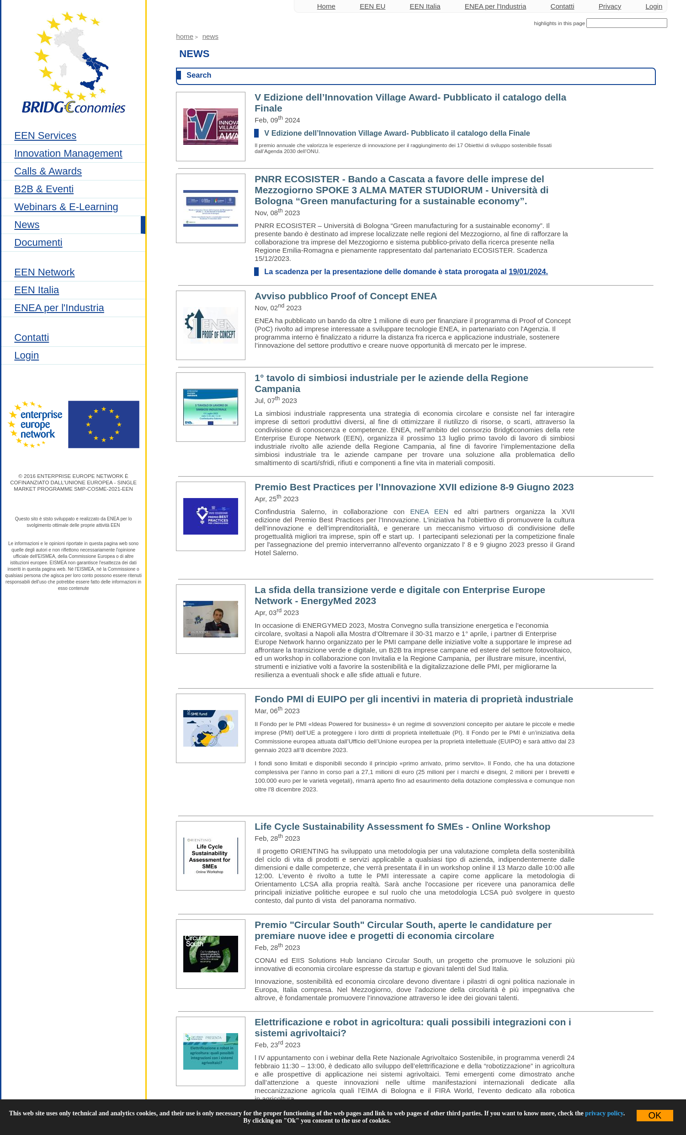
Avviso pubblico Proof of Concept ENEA (346, 296)
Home (326, 6)
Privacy (610, 6)
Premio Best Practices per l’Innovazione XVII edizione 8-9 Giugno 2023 (414, 487)
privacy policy (604, 1113)
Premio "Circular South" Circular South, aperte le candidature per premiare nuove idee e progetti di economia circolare (403, 930)
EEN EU (372, 6)
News (26, 224)
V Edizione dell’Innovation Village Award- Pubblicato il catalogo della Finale (397, 133)
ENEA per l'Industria (59, 307)
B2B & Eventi (44, 189)
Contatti (31, 337)
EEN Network (44, 272)
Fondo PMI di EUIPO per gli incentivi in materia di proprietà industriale (414, 699)
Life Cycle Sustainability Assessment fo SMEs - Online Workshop (402, 826)
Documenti (38, 242)
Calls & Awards (48, 171)
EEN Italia (36, 290)
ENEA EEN (429, 511)
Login (26, 355)
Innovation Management (68, 153)
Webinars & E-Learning (66, 206)
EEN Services (45, 135)
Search (198, 75)
